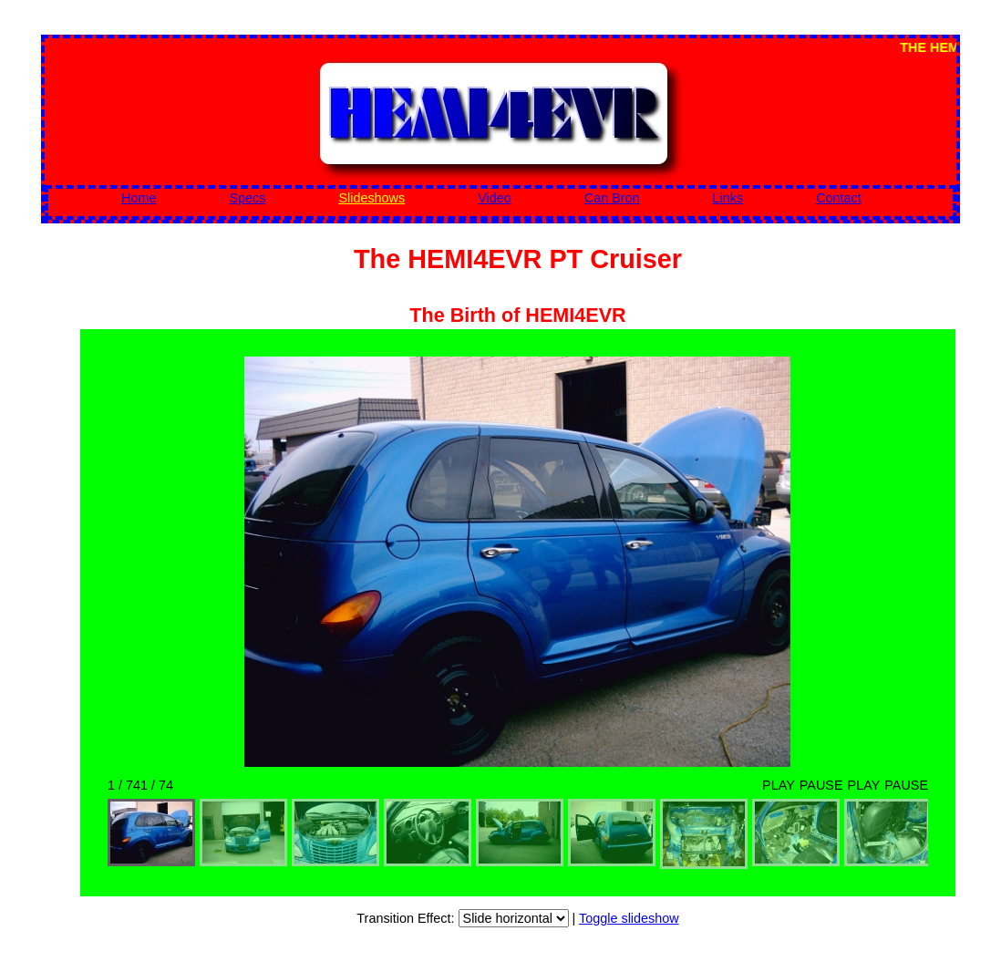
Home (138, 198)
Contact (839, 198)
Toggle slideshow (629, 918)
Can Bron (612, 198)
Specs (247, 198)
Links (728, 198)
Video (494, 198)
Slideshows (371, 198)
